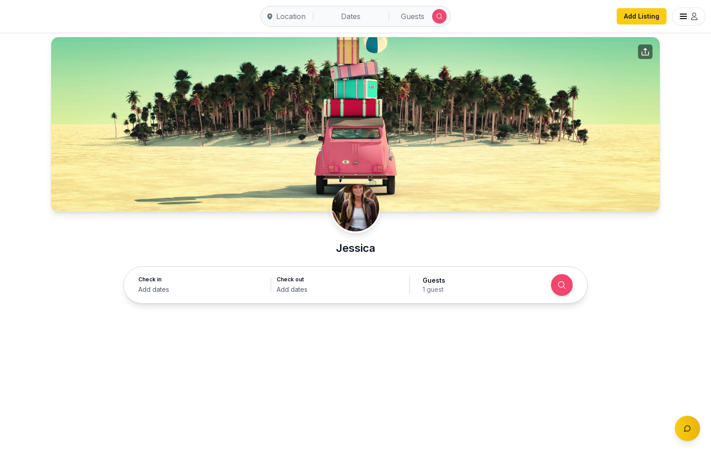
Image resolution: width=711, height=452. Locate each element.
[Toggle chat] (687, 428)
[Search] (562, 285)
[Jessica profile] (355, 207)
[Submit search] (439, 16)
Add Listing (641, 16)
